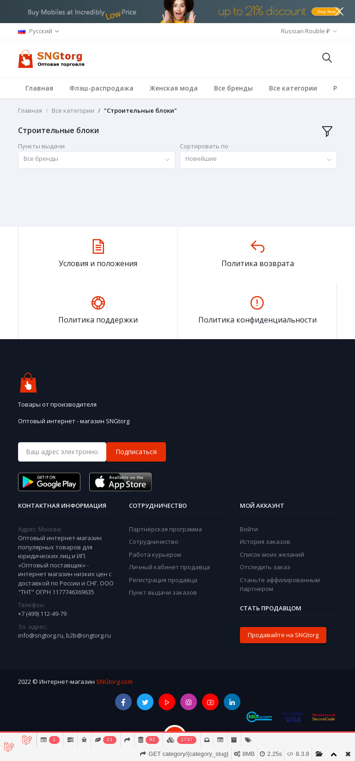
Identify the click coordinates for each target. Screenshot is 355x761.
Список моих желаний (272, 554)
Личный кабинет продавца (169, 567)
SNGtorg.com (114, 681)
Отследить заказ (265, 567)
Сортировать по (204, 146)
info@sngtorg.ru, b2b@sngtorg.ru (64, 635)
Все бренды (233, 88)
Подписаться (136, 451)
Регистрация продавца (163, 580)
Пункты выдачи (41, 146)
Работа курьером (155, 554)
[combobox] (96, 160)
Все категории (293, 88)
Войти (249, 529)
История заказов (265, 541)
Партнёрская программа (165, 529)
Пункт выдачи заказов (163, 592)
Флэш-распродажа (101, 88)
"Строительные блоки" (140, 110)
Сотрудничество (153, 541)
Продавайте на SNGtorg (283, 635)
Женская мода (174, 88)
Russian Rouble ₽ (305, 31)
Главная (39, 88)
